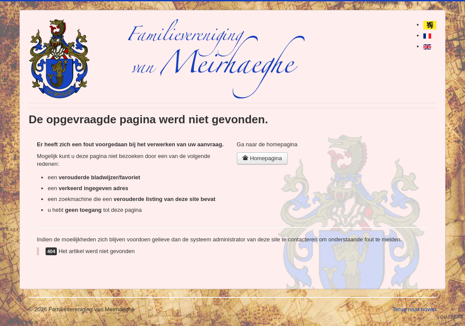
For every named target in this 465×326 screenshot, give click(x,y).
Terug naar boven (414, 309)
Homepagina (262, 158)
